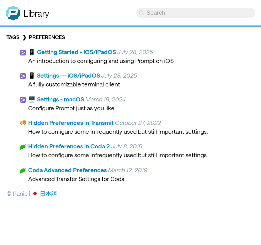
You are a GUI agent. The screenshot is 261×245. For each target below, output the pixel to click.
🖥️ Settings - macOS (56, 99)
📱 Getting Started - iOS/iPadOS (72, 51)
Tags (12, 37)
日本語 (48, 193)
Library (36, 13)
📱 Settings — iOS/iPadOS (64, 75)
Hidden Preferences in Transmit (71, 122)
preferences (47, 37)
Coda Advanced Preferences (67, 169)
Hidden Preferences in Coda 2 (69, 146)
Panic (13, 10)
